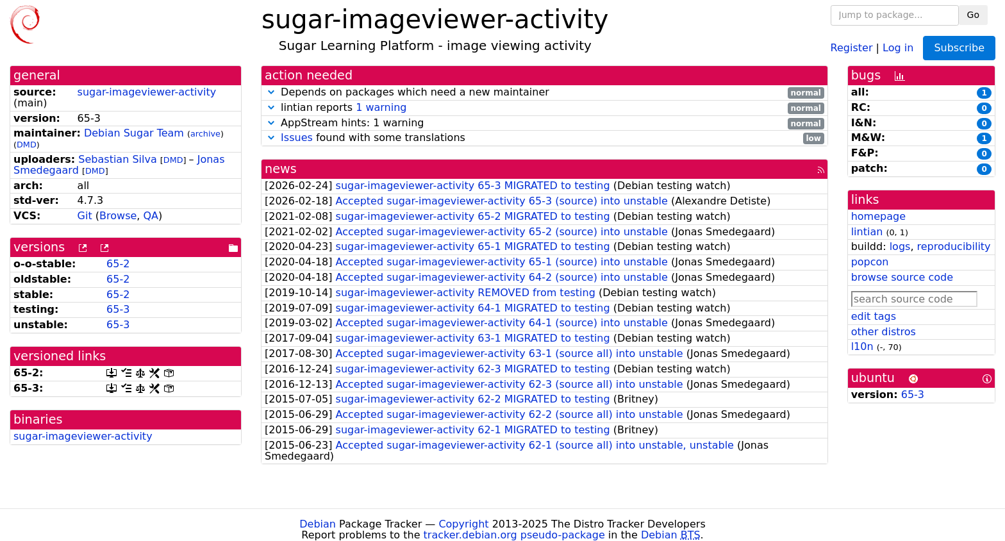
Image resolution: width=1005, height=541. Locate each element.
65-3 (117, 309)
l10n (862, 346)
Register (852, 47)
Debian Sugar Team (134, 133)
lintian (867, 232)
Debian (317, 524)
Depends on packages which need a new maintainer (544, 92)
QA (150, 216)
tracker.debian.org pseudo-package (514, 535)
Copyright (463, 524)
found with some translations (544, 138)
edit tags (873, 316)
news (281, 169)
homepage (878, 216)
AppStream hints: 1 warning (544, 123)
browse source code (902, 277)
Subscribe (959, 48)
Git (85, 216)
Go (973, 15)
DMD (27, 144)
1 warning (381, 107)
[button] (271, 92)
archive (205, 133)
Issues (297, 137)
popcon (870, 262)
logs (900, 246)
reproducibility (954, 246)
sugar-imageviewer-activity (147, 92)
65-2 (117, 264)
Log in (898, 47)
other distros (883, 332)
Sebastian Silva (117, 159)
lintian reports (544, 108)
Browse (118, 216)
